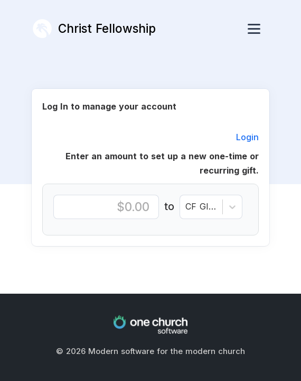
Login (247, 137)
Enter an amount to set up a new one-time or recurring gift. (162, 163)
